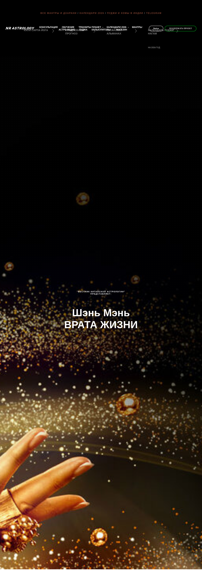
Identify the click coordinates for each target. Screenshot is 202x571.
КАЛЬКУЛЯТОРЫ (101, 30)
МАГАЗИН (121, 30)
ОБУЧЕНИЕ (68, 27)
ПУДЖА (83, 30)
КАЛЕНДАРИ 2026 (117, 27)
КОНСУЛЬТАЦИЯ (48, 27)
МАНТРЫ (137, 27)
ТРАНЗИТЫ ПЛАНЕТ (90, 27)
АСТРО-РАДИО (67, 30)
